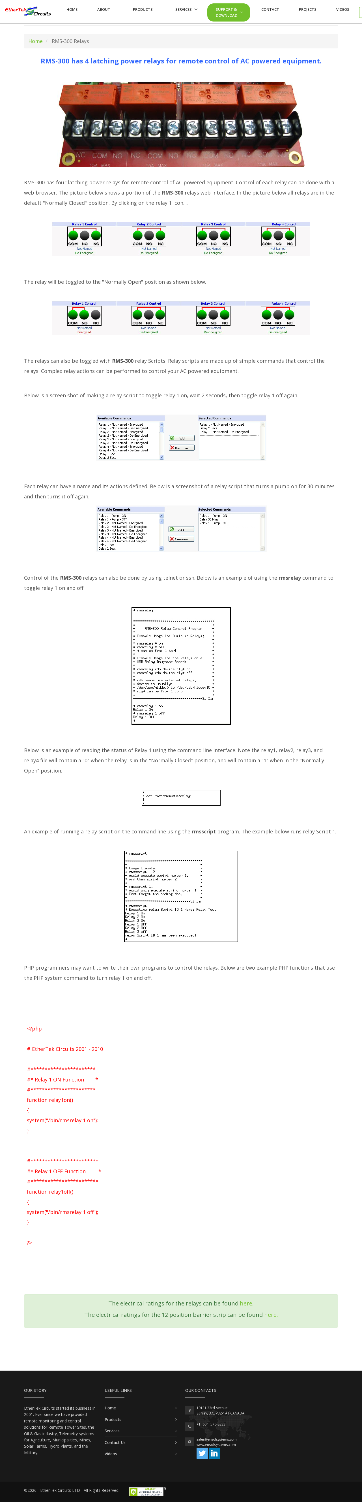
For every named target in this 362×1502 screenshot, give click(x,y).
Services (183, 9)
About (103, 9)
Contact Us (115, 1442)
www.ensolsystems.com (216, 1444)
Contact (270, 9)
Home (71, 9)
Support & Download (226, 12)
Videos (342, 9)
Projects (307, 9)
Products (143, 9)
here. (247, 1303)
